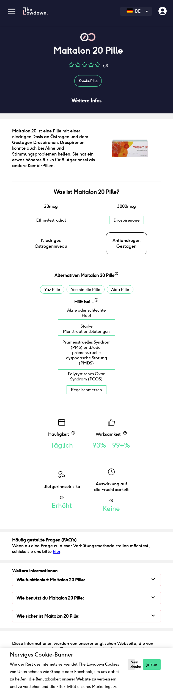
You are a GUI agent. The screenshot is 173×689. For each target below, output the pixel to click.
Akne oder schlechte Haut (86, 312)
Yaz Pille (52, 289)
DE (134, 11)
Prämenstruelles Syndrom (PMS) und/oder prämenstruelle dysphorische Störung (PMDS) (86, 352)
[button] (71, 67)
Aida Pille (120, 289)
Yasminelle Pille (85, 289)
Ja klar (151, 664)
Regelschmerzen (86, 389)
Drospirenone (126, 220)
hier (56, 551)
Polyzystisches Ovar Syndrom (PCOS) (86, 376)
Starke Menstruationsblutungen (86, 328)
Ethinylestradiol (51, 220)
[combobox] (136, 11)
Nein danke (132, 664)
